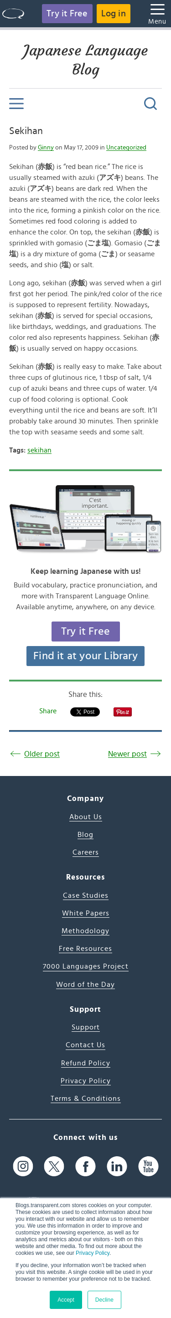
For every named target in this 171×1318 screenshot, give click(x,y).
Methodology (85, 931)
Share (48, 711)
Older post (42, 754)
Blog (85, 834)
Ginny (46, 147)
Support (86, 1027)
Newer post (127, 754)
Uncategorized (126, 147)
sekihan (39, 450)
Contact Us (85, 1045)
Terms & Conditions (86, 1098)
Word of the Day (85, 984)
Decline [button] (104, 1300)
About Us (85, 817)
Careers (86, 852)
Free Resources (85, 948)
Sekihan (26, 131)
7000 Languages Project (86, 966)
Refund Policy (85, 1063)
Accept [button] (65, 1300)
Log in (113, 13)
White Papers (85, 913)
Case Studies (86, 895)
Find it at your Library (85, 656)
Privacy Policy (92, 1253)
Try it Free (67, 13)
